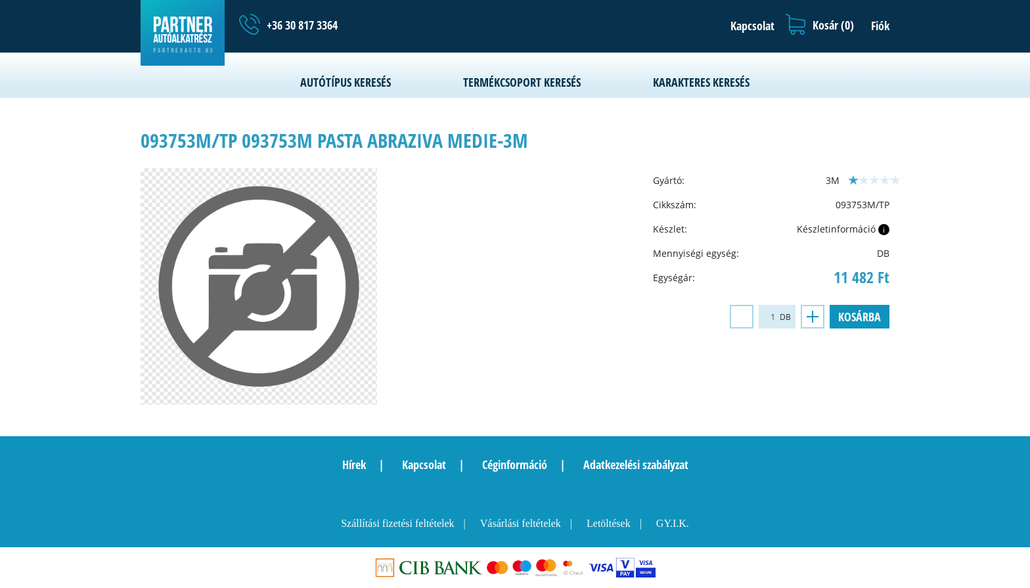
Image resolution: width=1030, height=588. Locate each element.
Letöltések (609, 523)
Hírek (354, 464)
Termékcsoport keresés (522, 82)
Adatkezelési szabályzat (635, 464)
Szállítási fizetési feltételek (397, 523)
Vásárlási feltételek (520, 523)
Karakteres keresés (701, 82)
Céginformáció (514, 464)
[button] (749, 26)
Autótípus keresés (345, 82)
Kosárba (859, 317)
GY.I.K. (672, 523)
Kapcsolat (424, 464)
